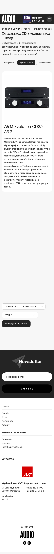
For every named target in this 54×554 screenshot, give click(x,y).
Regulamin (7, 439)
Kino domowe (45, 62)
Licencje (6, 443)
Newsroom (7, 421)
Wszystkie (9, 62)
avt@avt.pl (7, 496)
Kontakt (6, 413)
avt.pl (5, 499)
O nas (4, 417)
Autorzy (6, 425)
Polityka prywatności (12, 447)
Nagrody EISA (38, 19)
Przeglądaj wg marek (16, 323)
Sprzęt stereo (26, 62)
